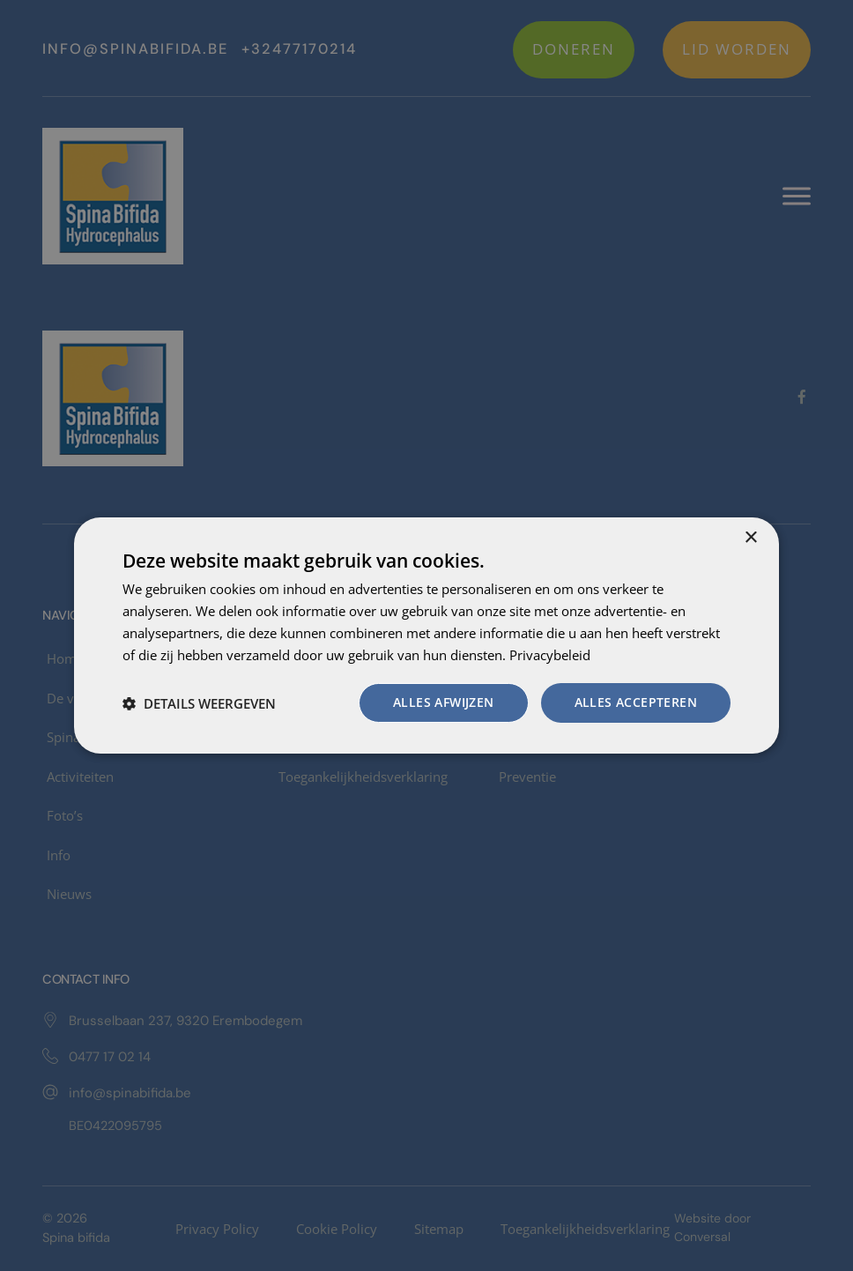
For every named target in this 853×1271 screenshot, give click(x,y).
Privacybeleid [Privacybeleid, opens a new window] (549, 655)
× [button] (750, 538)
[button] (199, 703)
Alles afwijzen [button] (443, 702)
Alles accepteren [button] (636, 702)
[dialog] (426, 635)
